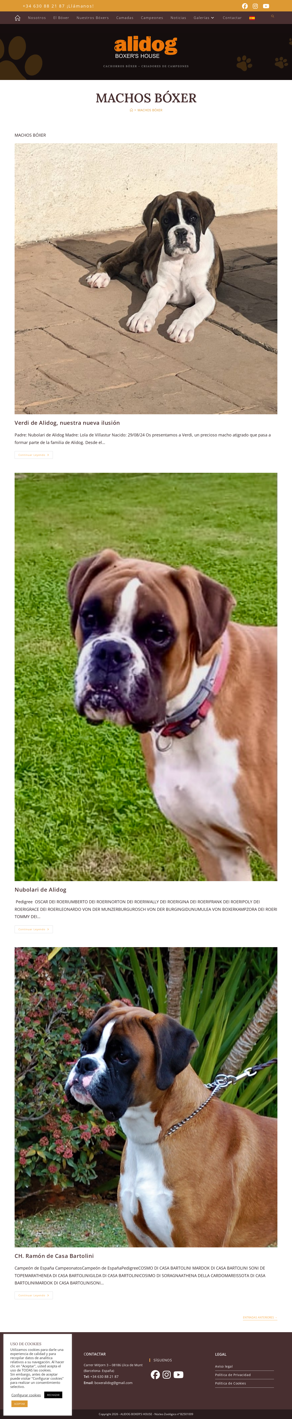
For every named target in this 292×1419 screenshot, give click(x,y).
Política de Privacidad (233, 1375)
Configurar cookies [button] (26, 1395)
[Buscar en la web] (272, 16)
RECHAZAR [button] (53, 1395)
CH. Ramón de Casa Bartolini (54, 1256)
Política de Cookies (230, 1383)
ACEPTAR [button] (19, 1404)
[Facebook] (155, 1374)
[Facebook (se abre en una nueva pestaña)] (245, 6)
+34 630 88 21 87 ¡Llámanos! (58, 6)
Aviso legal (224, 1366)
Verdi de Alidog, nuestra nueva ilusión (67, 422)
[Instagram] (167, 1374)
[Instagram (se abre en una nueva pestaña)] (255, 6)
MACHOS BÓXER (150, 110)
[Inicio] (131, 110)
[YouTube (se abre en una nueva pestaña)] (264, 6)
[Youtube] (178, 1374)
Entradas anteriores (260, 1317)
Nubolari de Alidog (40, 889)
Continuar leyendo (35, 456)
